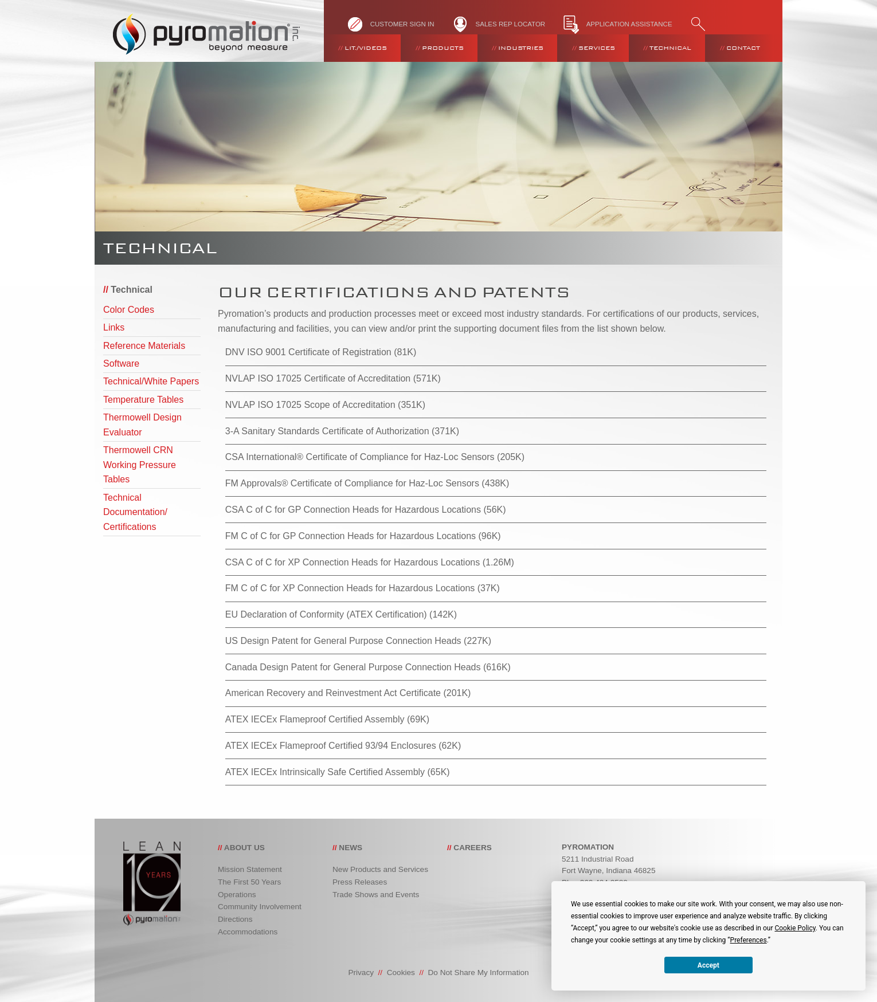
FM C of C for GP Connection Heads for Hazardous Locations (350, 536)
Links (113, 327)
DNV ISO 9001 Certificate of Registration (308, 352)
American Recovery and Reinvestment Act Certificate (333, 693)
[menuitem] (362, 48)
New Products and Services (380, 869)
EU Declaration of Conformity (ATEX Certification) (326, 614)
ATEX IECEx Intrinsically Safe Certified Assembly (325, 772)
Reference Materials (144, 346)
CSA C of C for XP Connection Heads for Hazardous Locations (352, 562)
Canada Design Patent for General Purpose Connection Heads (353, 667)
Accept (708, 965)
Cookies (401, 972)
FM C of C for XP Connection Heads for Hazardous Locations (350, 588)
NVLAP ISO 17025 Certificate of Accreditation (317, 378)
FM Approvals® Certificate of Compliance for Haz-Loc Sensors (352, 483)
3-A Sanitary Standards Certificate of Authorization (327, 431)
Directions (235, 919)
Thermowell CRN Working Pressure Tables (139, 464)
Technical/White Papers (151, 381)
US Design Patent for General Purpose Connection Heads (343, 641)
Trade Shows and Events (375, 894)
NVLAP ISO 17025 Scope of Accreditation (310, 405)
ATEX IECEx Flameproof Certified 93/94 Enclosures (330, 745)
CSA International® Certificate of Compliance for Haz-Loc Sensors (360, 457)
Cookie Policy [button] (794, 928)
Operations (237, 894)
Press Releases (359, 882)
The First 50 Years (249, 882)
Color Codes (128, 310)
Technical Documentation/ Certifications (135, 512)
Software (121, 363)
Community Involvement (260, 906)
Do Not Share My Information (478, 972)
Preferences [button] (748, 940)
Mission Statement (250, 869)
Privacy (361, 972)
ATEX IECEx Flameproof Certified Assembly (315, 719)
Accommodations (247, 932)
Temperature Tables (143, 399)
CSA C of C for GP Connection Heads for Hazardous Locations (353, 509)
